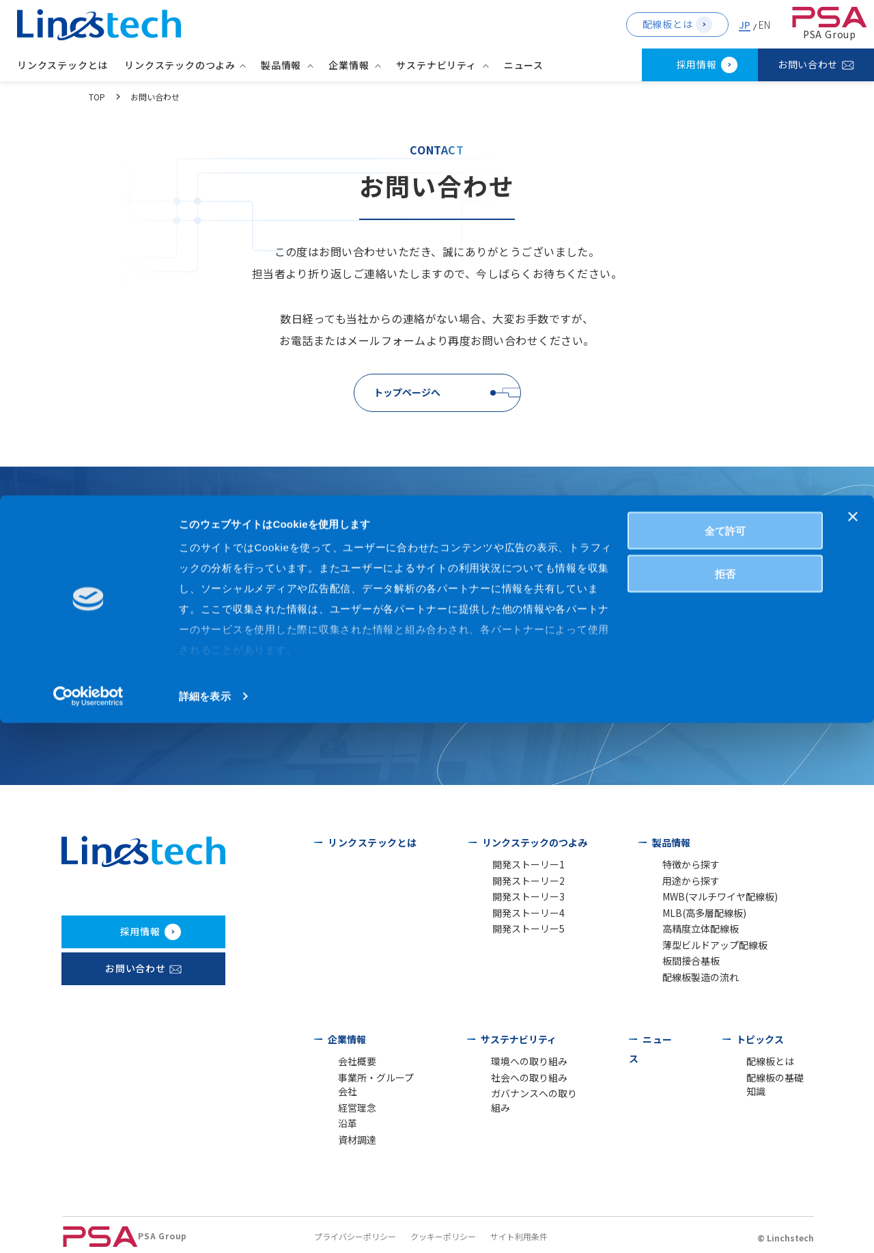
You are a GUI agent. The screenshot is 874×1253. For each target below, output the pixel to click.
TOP (97, 96)
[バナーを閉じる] (853, 1046)
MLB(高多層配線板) (694, 916)
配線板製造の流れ (691, 984)
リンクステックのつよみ (531, 842)
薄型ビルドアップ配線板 (704, 950)
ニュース (527, 65)
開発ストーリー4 (520, 916)
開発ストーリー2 (520, 881)
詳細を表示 (205, 1226)
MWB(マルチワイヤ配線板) (708, 899)
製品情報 (668, 842)
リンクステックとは (65, 65)
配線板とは (668, 24)
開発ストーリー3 (520, 899)
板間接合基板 (683, 967)
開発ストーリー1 (520, 864)
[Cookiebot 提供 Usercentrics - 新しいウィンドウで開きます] (88, 1226)
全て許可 (725, 1060)
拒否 (725, 1104)
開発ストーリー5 (520, 933)
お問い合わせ (808, 64)
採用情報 (697, 64)
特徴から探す (683, 864)
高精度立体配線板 (691, 933)
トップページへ (406, 392)
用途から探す (683, 881)
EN (764, 24)
